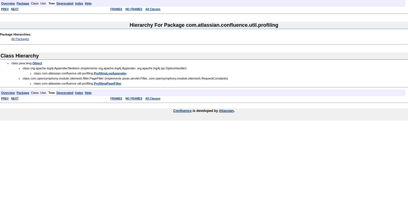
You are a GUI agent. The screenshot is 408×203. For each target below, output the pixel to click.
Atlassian (226, 111)
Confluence (182, 111)
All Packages (20, 39)
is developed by (205, 111)
